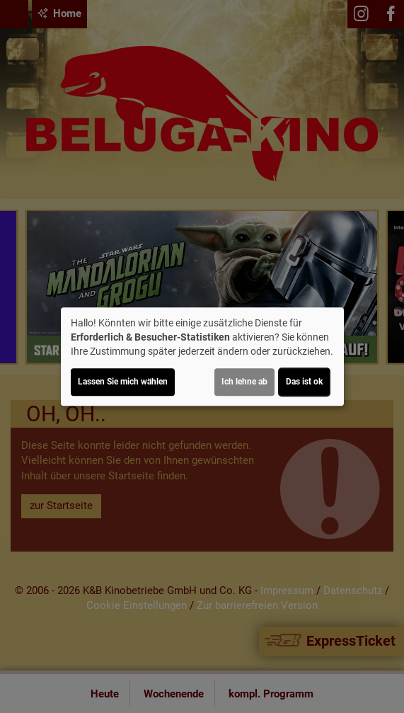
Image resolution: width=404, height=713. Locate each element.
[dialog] (202, 356)
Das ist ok (304, 382)
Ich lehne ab (244, 382)
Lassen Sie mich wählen (123, 382)
